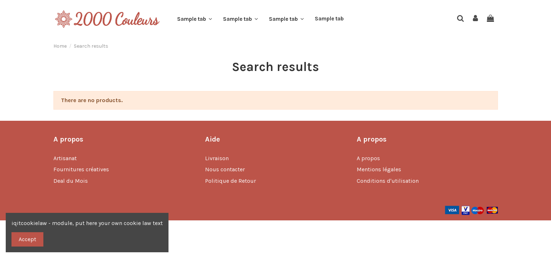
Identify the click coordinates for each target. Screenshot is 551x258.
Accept (27, 239)
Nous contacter (225, 169)
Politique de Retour (230, 180)
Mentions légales (379, 169)
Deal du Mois (70, 180)
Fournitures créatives (81, 169)
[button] (195, 19)
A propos (368, 158)
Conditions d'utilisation (388, 180)
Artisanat (65, 158)
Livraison (217, 158)
